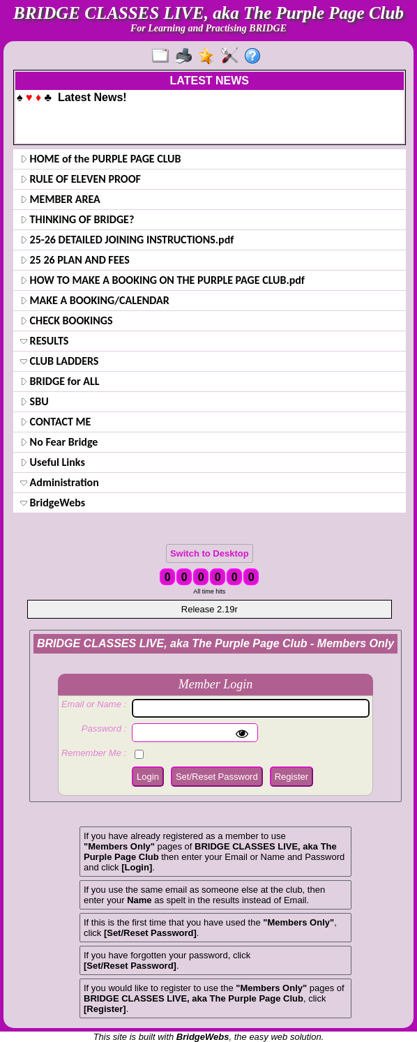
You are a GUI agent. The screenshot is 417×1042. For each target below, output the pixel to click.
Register (291, 776)
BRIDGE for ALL (60, 381)
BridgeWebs (52, 502)
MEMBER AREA (60, 199)
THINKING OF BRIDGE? (77, 219)
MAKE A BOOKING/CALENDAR (94, 300)
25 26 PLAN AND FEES (75, 259)
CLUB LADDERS (59, 361)
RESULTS (44, 340)
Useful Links (52, 462)
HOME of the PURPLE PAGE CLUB (100, 158)
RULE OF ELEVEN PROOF (80, 179)
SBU (34, 401)
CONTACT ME (55, 421)
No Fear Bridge (59, 441)
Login (148, 776)
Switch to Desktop (209, 553)
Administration (59, 482)
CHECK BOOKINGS (66, 320)
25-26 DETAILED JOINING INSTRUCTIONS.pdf (127, 239)
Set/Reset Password (217, 776)
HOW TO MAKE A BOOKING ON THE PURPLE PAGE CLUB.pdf (162, 280)
